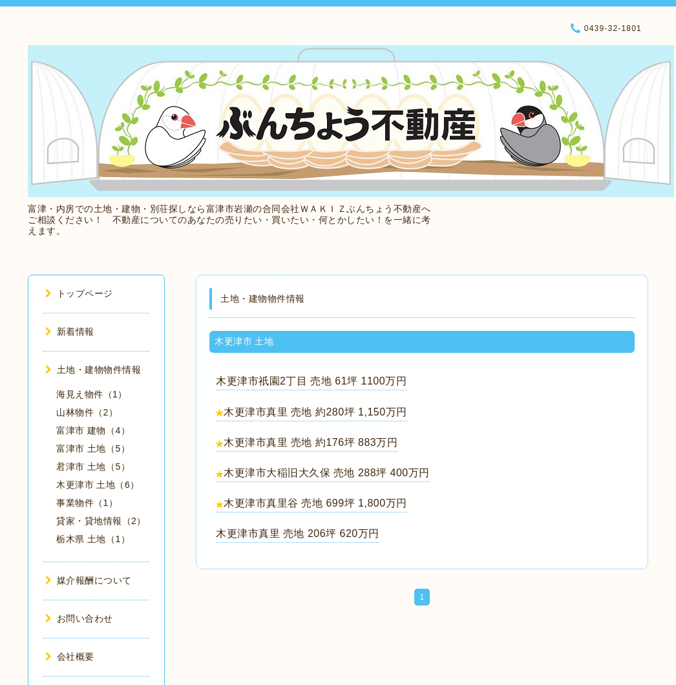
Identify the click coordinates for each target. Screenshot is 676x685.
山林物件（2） (87, 412)
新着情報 (69, 331)
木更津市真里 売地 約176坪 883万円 (310, 442)
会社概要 (69, 656)
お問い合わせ (79, 618)
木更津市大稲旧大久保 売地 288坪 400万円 (327, 472)
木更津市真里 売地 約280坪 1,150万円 (315, 411)
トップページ (79, 293)
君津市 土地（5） (93, 466)
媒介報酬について (88, 580)
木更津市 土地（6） (98, 485)
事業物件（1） (87, 503)
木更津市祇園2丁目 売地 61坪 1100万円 (311, 380)
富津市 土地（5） (93, 448)
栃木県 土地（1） (93, 539)
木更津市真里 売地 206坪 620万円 (297, 533)
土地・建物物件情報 (93, 369)
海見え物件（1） (91, 394)
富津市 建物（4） (93, 430)
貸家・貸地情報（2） (101, 521)
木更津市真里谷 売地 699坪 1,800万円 (315, 503)
